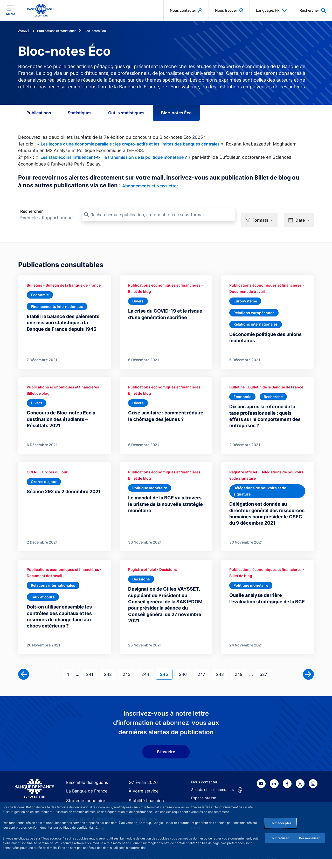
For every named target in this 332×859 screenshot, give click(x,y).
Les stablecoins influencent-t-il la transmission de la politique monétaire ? (113, 157)
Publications (38, 112)
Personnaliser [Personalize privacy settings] (309, 838)
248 (221, 664)
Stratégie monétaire (83, 791)
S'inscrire (166, 742)
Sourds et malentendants (212, 780)
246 (184, 664)
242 (109, 664)
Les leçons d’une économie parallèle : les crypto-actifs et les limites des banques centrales (130, 144)
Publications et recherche (87, 799)
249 (239, 664)
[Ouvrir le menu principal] (10, 10)
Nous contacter (204, 772)
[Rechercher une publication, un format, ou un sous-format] (159, 214)
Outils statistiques (126, 112)
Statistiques (80, 112)
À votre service (141, 782)
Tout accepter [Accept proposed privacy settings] (280, 823)
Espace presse (203, 788)
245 (166, 664)
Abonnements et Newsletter (150, 185)
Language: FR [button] (271, 10)
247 (202, 664)
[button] (259, 215)
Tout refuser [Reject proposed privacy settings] (279, 838)
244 (146, 664)
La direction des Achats (211, 796)
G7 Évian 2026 (141, 773)
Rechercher (31, 211)
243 (127, 664)
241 (91, 664)
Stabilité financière (144, 791)
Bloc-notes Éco (176, 112)
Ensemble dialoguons (84, 773)
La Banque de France (84, 782)
